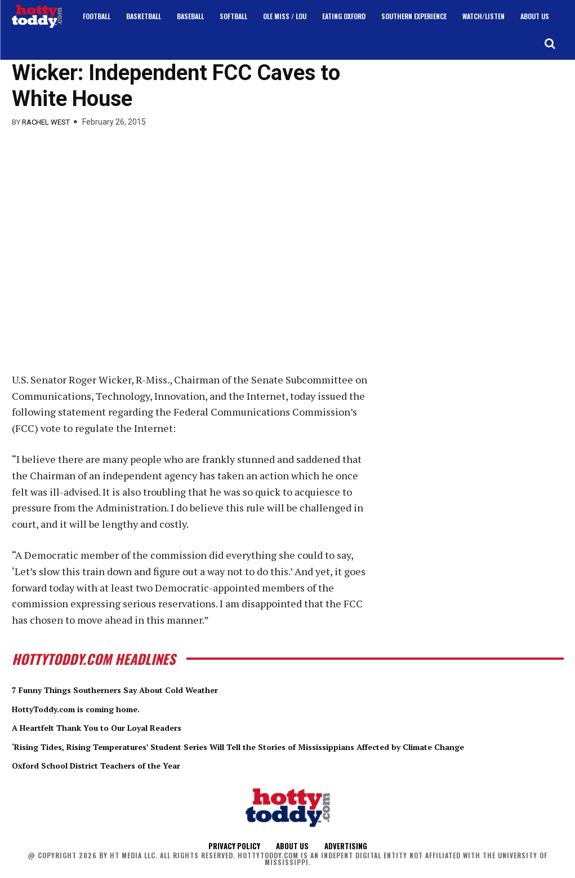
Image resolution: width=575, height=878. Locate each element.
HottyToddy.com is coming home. (96, 708)
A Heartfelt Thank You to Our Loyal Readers (123, 727)
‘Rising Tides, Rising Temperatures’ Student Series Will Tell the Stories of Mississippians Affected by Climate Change (287, 752)
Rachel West (46, 122)
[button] (549, 43)
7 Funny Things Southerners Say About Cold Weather (146, 689)
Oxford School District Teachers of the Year (121, 777)
